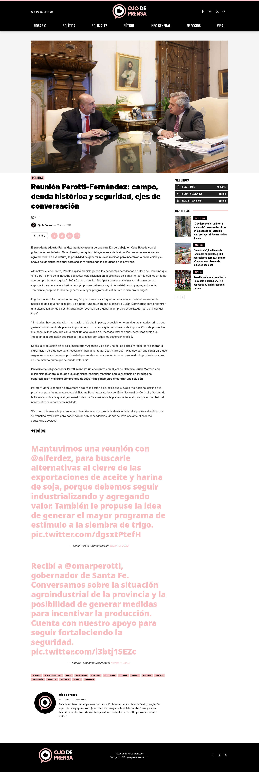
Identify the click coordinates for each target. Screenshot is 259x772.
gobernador (109, 675)
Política (37, 178)
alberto (36, 675)
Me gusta (221, 187)
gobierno (123, 675)
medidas (135, 675)
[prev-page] (177, 297)
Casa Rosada (81, 675)
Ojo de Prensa (45, 225)
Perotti (159, 675)
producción (38, 679)
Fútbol (198, 272)
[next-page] (183, 297)
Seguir (222, 194)
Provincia (52, 679)
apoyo (69, 675)
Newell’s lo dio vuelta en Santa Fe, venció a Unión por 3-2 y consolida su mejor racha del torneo (209, 283)
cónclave (95, 675)
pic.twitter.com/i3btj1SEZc (83, 651)
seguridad (89, 679)
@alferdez (51, 458)
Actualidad (200, 218)
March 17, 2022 (119, 545)
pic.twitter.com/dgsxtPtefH (86, 534)
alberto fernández (53, 675)
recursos (65, 679)
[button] (224, 12)
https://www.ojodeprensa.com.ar (73, 699)
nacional (147, 675)
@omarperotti (93, 565)
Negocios (199, 245)
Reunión (77, 679)
